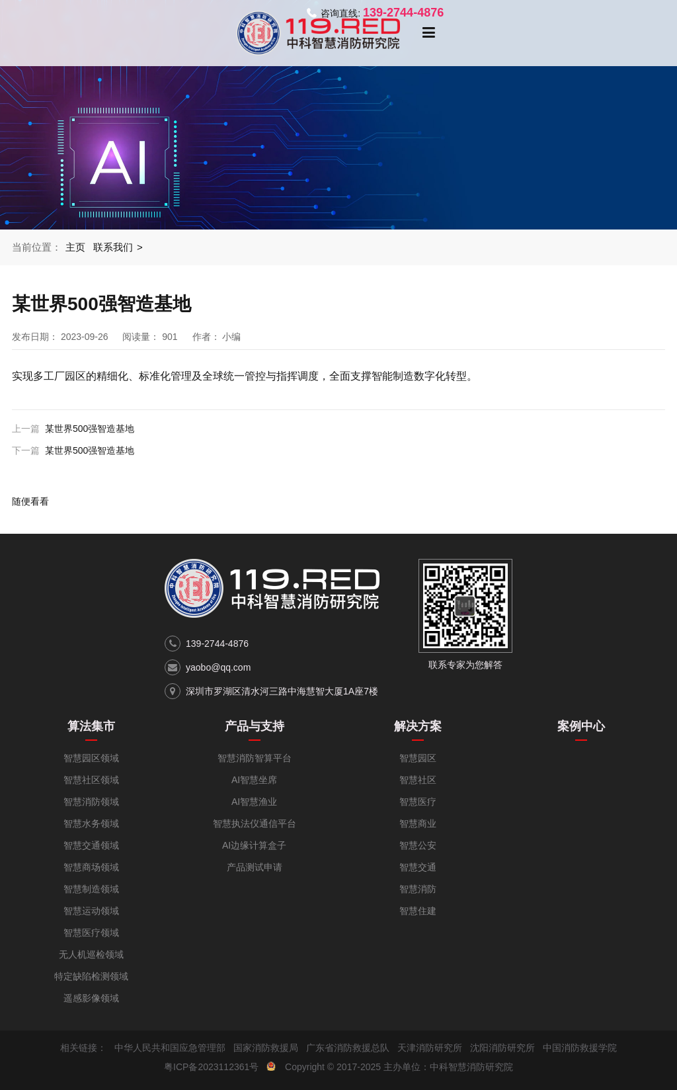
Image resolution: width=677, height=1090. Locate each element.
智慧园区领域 (91, 758)
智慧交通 (417, 867)
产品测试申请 (254, 867)
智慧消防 (417, 889)
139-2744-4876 (217, 643)
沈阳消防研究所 (502, 1047)
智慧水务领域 (91, 823)
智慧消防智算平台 (255, 758)
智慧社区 (417, 780)
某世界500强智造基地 (89, 428)
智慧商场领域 (91, 867)
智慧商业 (417, 823)
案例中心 (581, 726)
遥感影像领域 (91, 998)
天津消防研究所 (429, 1047)
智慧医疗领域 (91, 932)
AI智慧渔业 (254, 801)
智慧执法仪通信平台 (254, 823)
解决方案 (418, 726)
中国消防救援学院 (580, 1047)
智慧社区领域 (91, 780)
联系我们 (113, 247)
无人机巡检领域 (91, 954)
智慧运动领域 (91, 910)
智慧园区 (417, 758)
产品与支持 (254, 726)
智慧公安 (417, 845)
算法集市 (91, 726)
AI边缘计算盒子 (254, 845)
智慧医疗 (417, 801)
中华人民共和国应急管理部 (169, 1047)
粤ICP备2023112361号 (211, 1067)
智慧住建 (417, 910)
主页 (75, 247)
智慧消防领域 (91, 801)
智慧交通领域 (91, 845)
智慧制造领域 (91, 889)
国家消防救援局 (265, 1047)
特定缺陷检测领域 (91, 976)
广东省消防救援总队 (347, 1047)
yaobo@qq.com (218, 667)
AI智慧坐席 (254, 780)
